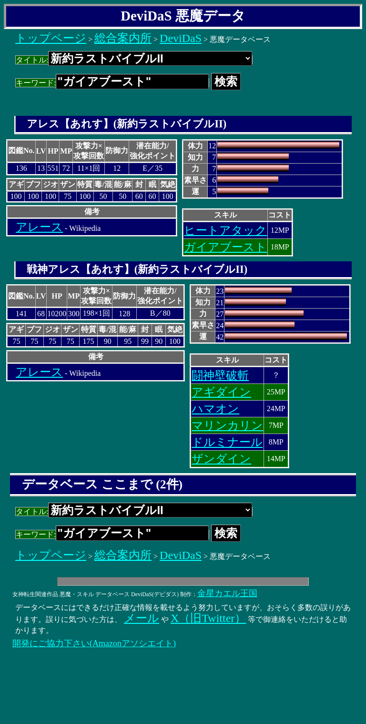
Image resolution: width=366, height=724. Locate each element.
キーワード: (112, 82)
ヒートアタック (225, 230)
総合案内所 (123, 38)
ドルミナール (227, 442)
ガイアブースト (225, 247)
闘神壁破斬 (220, 375)
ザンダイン (221, 459)
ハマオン (215, 409)
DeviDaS (181, 38)
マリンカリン (227, 425)
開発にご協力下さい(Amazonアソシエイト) (94, 643)
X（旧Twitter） (208, 618)
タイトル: (134, 59)
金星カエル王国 (227, 593)
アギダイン (221, 392)
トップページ (50, 38)
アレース (39, 227)
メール (141, 618)
